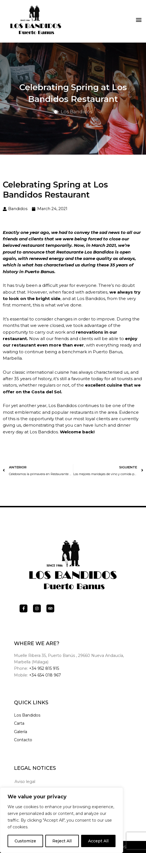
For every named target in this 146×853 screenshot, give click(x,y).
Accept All (98, 840)
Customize (25, 840)
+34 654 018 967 (45, 675)
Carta (19, 723)
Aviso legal (25, 781)
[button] (138, 18)
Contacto (23, 739)
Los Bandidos (27, 715)
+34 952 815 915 (44, 668)
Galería (20, 731)
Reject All (62, 840)
